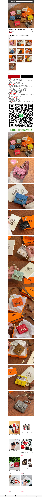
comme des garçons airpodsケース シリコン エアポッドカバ (27, 481)
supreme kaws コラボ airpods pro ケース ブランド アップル (14, 445)
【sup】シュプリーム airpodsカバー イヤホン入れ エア (14, 480)
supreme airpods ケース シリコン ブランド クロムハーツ (27, 446)
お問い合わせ (31, 31)
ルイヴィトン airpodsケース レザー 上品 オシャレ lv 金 (27, 463)
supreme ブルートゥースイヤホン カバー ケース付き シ (14, 464)
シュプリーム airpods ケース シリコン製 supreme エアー (14, 428)
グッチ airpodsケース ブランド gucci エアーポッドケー (27, 427)
